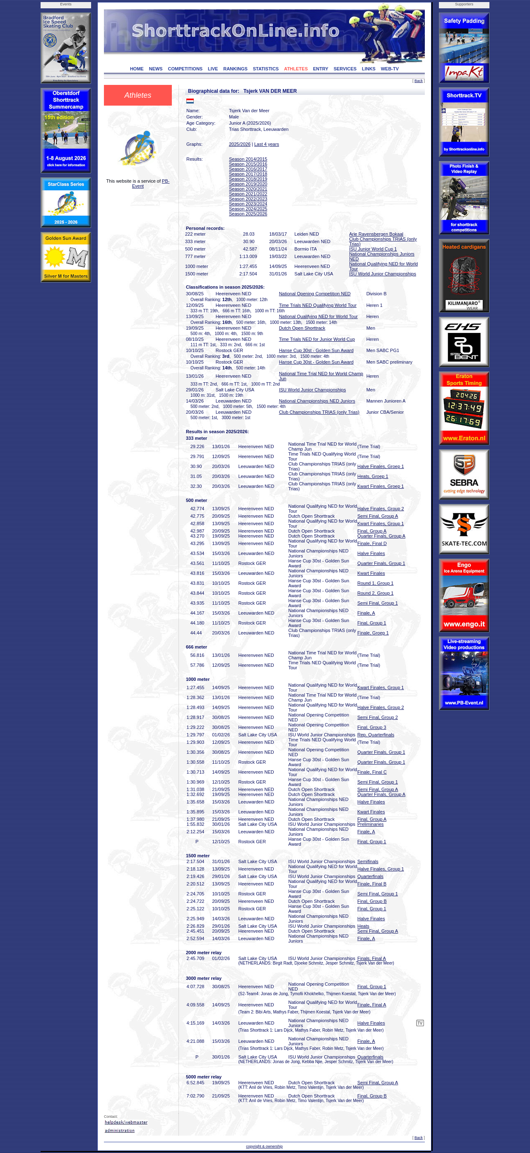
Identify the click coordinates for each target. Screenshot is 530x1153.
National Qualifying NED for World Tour (318, 316)
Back (418, 81)
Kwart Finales (371, 573)
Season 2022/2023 (248, 198)
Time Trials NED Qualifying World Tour (318, 305)
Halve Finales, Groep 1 (380, 466)
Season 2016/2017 (248, 168)
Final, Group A (371, 530)
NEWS (156, 68)
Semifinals (367, 861)
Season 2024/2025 (248, 208)
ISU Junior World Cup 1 (373, 248)
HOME (137, 68)
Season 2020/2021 (248, 188)
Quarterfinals (370, 876)
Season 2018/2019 (248, 178)
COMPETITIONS (185, 68)
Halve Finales (371, 553)
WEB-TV (390, 68)
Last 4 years (266, 144)
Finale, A (366, 612)
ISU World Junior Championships (382, 273)
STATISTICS (266, 68)
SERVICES (345, 68)
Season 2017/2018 (248, 173)
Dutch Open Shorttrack (302, 328)
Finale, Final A (371, 1004)
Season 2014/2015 (248, 159)
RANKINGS (235, 68)
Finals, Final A (371, 958)
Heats (363, 926)
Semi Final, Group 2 (377, 717)
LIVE (213, 68)
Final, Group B (372, 901)
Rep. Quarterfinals (375, 734)
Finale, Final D (372, 543)
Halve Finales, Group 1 (380, 868)
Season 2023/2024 (248, 203)
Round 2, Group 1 (375, 593)
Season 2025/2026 (248, 213)
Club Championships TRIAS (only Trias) (319, 412)
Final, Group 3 (371, 727)
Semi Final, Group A (377, 516)
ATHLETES (296, 68)
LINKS (369, 68)
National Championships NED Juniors (317, 400)
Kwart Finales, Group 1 (380, 523)
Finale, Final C (372, 771)
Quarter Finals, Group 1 (381, 563)
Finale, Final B (371, 883)
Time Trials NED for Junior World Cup (317, 339)
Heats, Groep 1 (372, 476)
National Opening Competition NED (315, 293)
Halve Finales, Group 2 (380, 508)
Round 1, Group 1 (375, 583)
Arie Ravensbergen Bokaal (376, 234)
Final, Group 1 (371, 622)
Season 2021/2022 (248, 193)
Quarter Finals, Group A (381, 535)
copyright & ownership (264, 1146)
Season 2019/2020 (248, 183)
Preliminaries (370, 824)
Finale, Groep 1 (373, 632)
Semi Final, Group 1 (377, 603)
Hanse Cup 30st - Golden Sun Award (316, 350)
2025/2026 (240, 144)
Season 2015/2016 (248, 164)
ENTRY (320, 68)
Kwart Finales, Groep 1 (380, 486)
